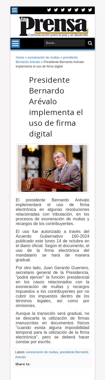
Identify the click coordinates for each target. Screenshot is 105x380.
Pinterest (90, 10)
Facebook (56, 10)
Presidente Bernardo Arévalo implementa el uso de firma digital (56, 106)
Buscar (89, 43)
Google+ (62, 10)
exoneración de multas (42, 352)
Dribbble (83, 10)
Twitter (49, 10)
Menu (14, 10)
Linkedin (76, 10)
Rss (69, 10)
